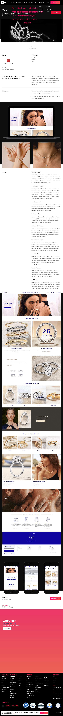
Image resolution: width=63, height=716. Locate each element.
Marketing (12, 689)
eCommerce (29, 682)
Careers (3, 685)
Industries (31, 2)
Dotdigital (12, 691)
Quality (45, 677)
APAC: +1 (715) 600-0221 (57, 690)
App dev (37, 686)
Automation (46, 685)
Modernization (29, 693)
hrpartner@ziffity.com (57, 696)
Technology (46, 681)
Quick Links (5, 675)
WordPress (20, 681)
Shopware (12, 687)
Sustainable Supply (7, 607)
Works (36, 2)
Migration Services (30, 691)
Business (45, 679)
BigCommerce (13, 682)
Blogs (54, 676)
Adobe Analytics (13, 693)
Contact (3, 691)
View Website (55, 12)
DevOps (28, 697)
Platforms (19, 2)
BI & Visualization (38, 679)
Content (20, 677)
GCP (19, 689)
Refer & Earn (4, 689)
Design (28, 678)
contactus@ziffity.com (57, 698)
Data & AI (37, 677)
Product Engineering (37, 690)
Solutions (25, 2)
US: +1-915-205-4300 (57, 686)
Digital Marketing (30, 684)
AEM (19, 679)
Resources (41, 2)
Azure (19, 687)
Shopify (11, 684)
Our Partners (4, 681)
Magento (12, 678)
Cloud (19, 683)
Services (13, 2)
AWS (19, 685)
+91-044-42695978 (57, 693)
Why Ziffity (4, 678)
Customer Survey (5, 687)
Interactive (29, 676)
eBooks (54, 681)
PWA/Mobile (29, 687)
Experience (46, 683)
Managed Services (30, 695)
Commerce (12, 676)
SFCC (11, 680)
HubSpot (12, 695)
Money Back (4, 683)
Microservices (38, 687)
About (47, 2)
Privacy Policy (59, 712)
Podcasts (54, 678)
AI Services (37, 681)
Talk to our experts (54, 598)
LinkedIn (3, 706)
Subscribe (7, 628)
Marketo (12, 697)
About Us (3, 676)
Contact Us (55, 2)
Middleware (37, 693)
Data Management (39, 683)
